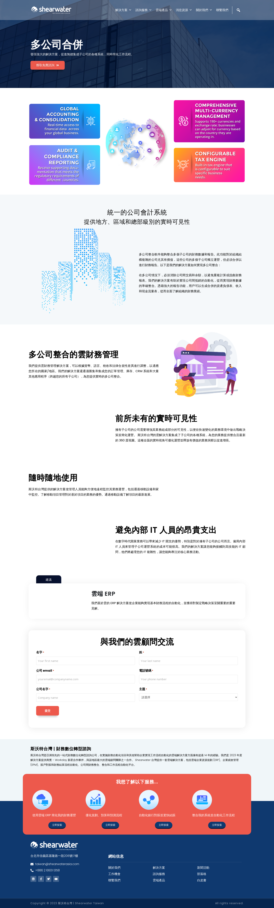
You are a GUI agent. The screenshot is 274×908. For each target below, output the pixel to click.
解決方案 (123, 10)
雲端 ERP (103, 594)
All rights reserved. (229, 903)
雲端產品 (164, 10)
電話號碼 (146, 670)
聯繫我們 (222, 10)
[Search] (239, 18)
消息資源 (184, 10)
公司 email (45, 670)
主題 (143, 689)
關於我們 (204, 10)
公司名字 (43, 689)
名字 (40, 652)
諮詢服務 (143, 10)
